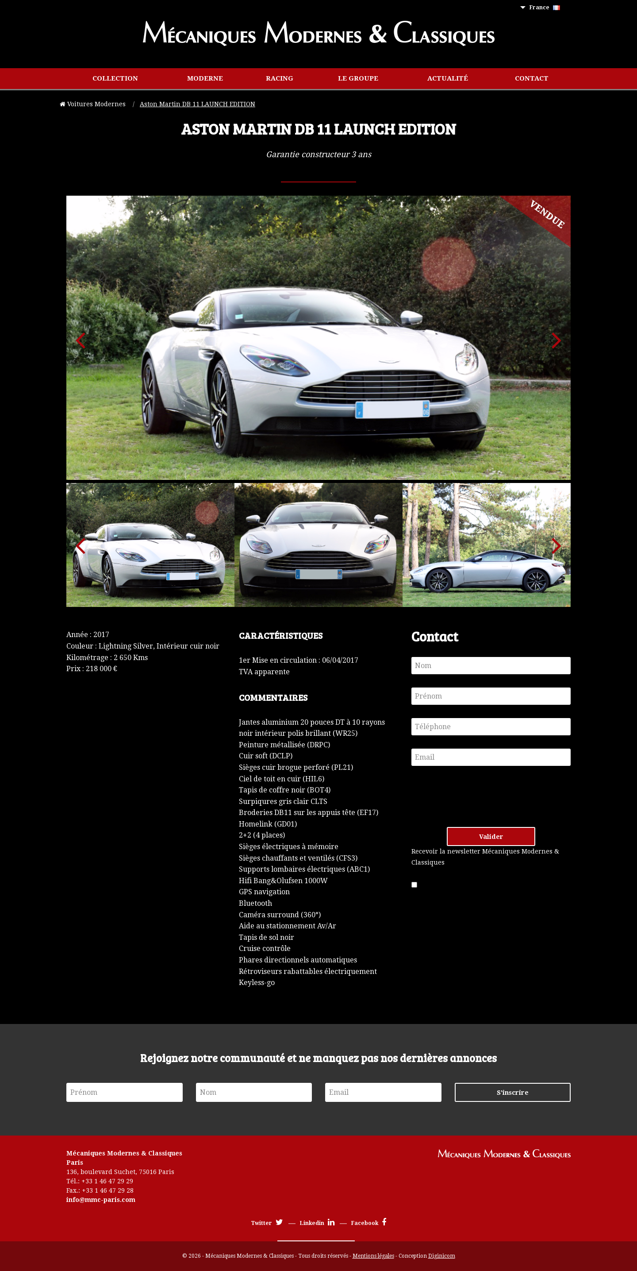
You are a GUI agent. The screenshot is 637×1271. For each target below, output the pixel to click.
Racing (279, 78)
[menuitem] (546, 7)
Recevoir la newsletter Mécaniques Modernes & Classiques (485, 857)
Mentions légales (373, 1256)
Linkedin (317, 1223)
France (545, 7)
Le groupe (358, 78)
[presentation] (478, 796)
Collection (115, 78)
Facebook (368, 1223)
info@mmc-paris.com (100, 1199)
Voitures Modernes (93, 104)
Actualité (447, 78)
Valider (491, 836)
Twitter (267, 1223)
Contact (532, 78)
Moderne (205, 78)
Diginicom (441, 1256)
